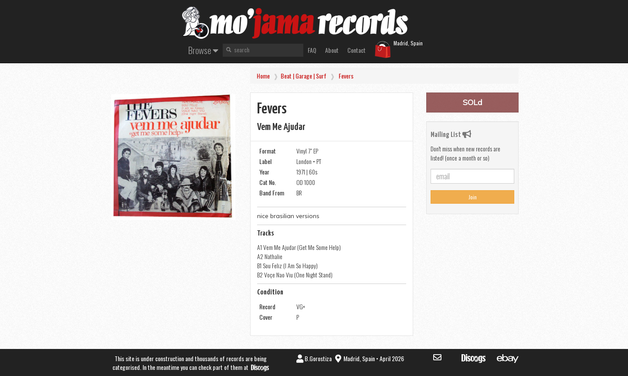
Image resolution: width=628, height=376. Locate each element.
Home (263, 75)
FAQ (312, 50)
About (332, 50)
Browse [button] (203, 50)
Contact (356, 50)
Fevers (346, 75)
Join (472, 197)
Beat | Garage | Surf (303, 75)
